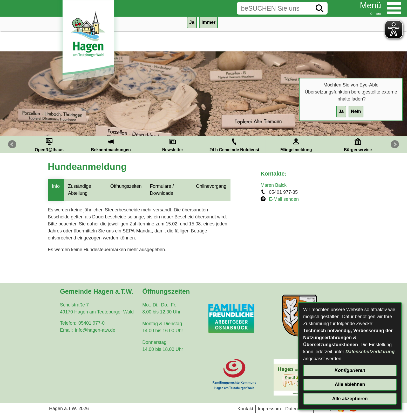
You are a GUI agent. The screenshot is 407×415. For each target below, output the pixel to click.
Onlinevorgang (211, 186)
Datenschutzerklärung (370, 351)
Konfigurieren (350, 370)
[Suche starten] (319, 8)
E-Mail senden (284, 199)
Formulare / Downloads (162, 190)
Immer (208, 22)
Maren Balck (274, 185)
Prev (12, 144)
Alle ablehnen (350, 384)
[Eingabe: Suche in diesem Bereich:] (274, 8)
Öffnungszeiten (126, 186)
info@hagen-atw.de (95, 330)
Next (395, 144)
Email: (66, 330)
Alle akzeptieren (350, 398)
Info (56, 186)
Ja (341, 111)
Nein (356, 111)
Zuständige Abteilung (79, 190)
